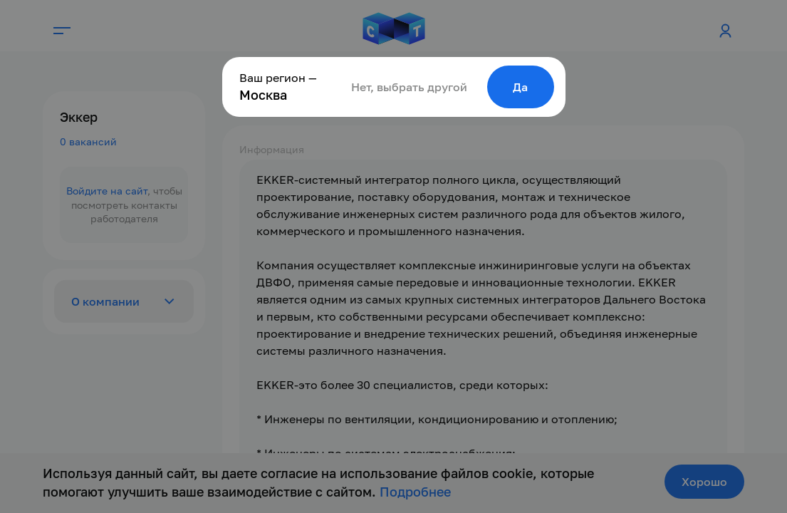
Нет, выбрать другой (409, 87)
